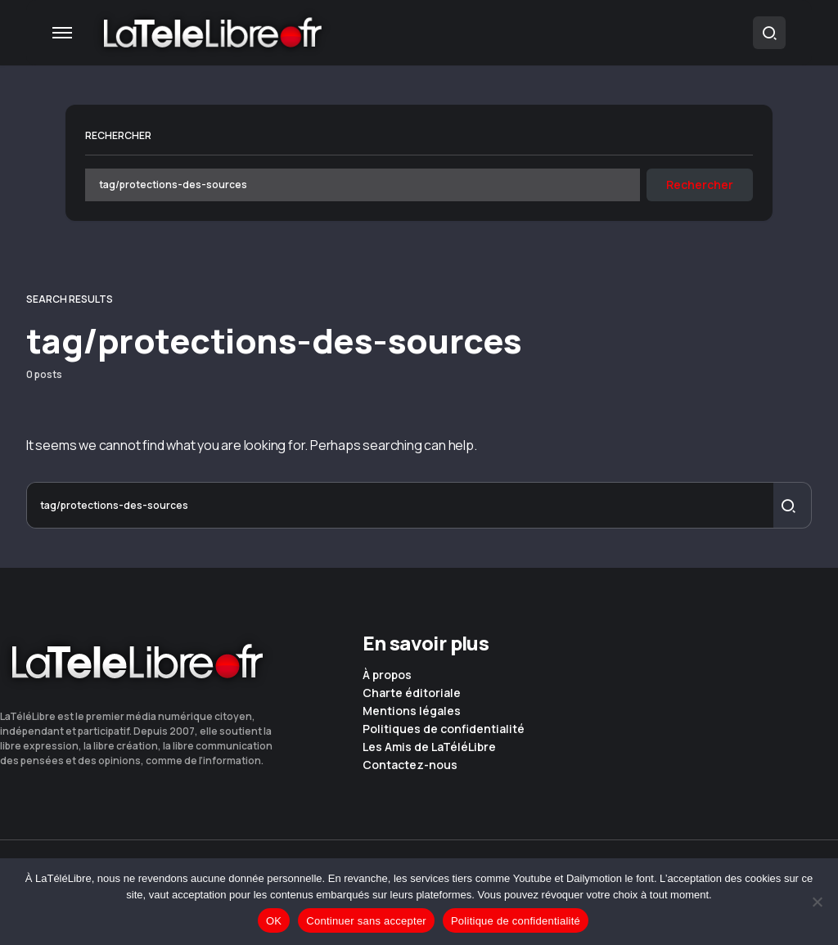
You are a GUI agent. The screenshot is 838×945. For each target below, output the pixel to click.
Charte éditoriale (412, 693)
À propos (387, 675)
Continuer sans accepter (366, 921)
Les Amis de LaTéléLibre (429, 747)
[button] (62, 33)
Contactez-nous (410, 765)
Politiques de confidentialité (444, 729)
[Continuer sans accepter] (817, 901)
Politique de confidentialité (515, 921)
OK (274, 921)
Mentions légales (412, 711)
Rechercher (118, 135)
